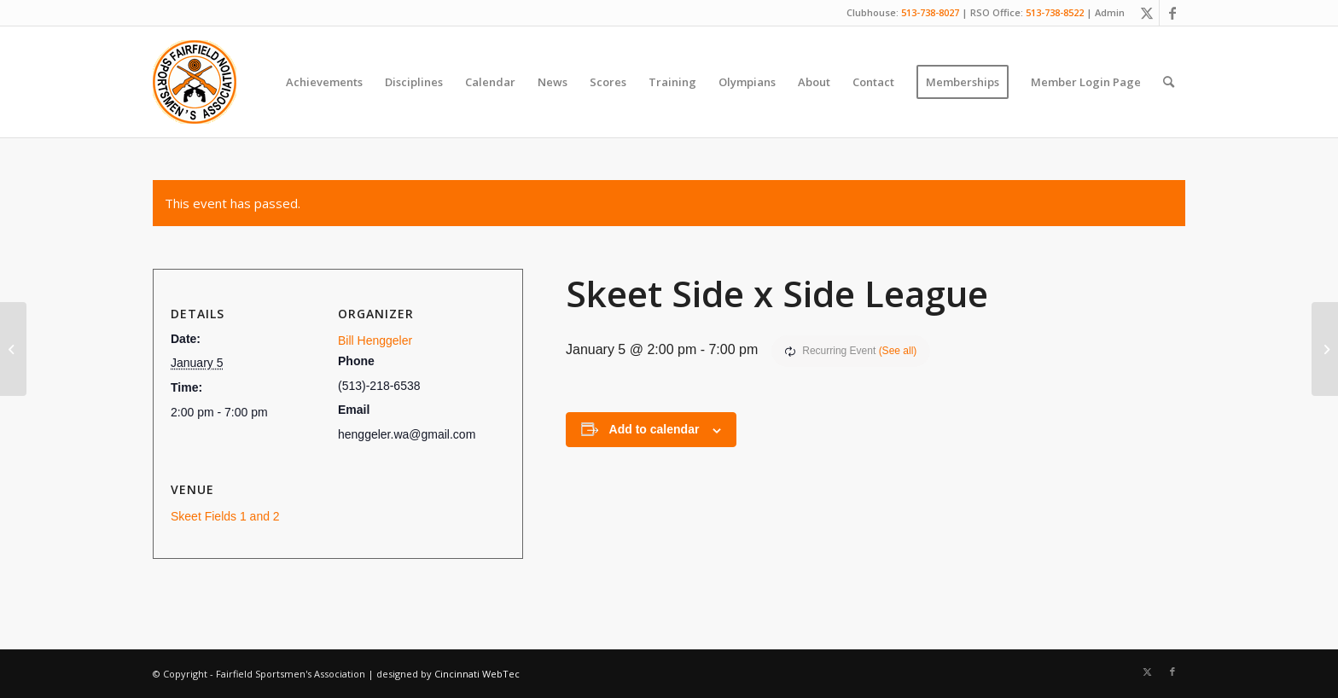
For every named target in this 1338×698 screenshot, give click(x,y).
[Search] (1168, 81)
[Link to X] (1146, 13)
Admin (1110, 12)
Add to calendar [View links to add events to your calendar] (654, 429)
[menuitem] (324, 81)
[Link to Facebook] (1172, 13)
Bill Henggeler (375, 340)
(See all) (898, 351)
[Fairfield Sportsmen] (194, 81)
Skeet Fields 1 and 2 (225, 516)
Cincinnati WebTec (477, 673)
